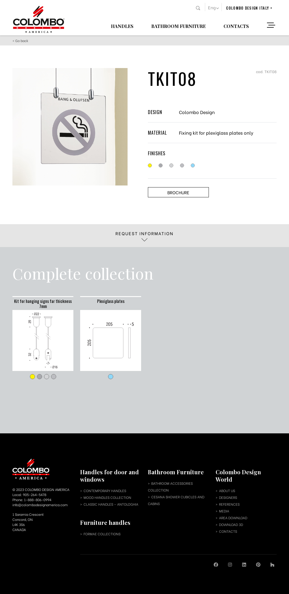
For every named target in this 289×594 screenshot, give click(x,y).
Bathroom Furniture (178, 26)
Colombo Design (197, 112)
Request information (144, 235)
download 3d (231, 524)
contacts (228, 531)
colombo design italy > (249, 8)
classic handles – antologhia (111, 504)
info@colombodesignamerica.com (40, 504)
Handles (122, 26)
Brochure (178, 192)
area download (233, 517)
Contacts (236, 26)
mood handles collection (107, 497)
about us (227, 490)
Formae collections (102, 533)
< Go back (20, 40)
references (229, 504)
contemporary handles (105, 490)
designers (228, 497)
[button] (213, 7)
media (224, 510)
